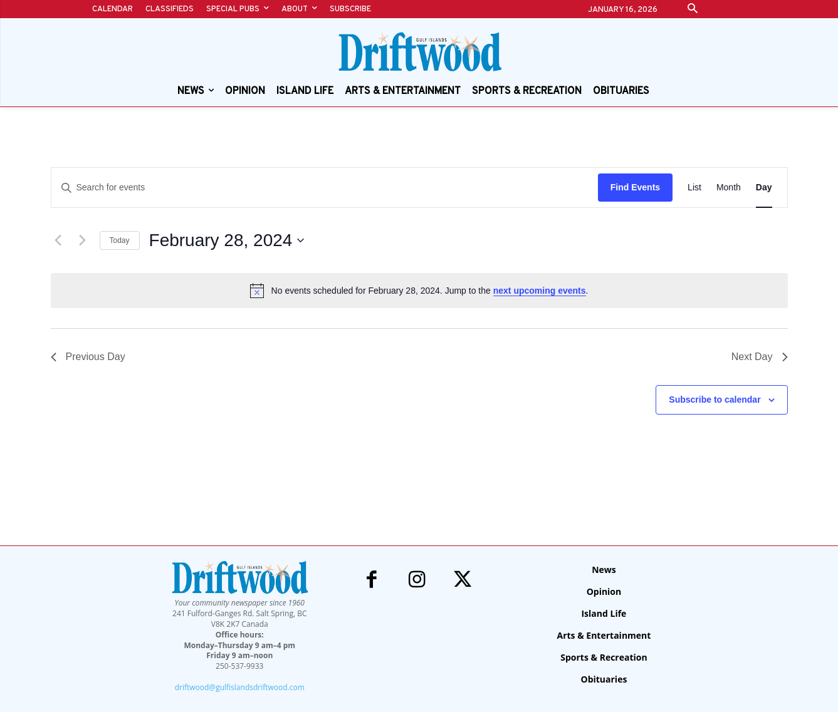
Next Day (759, 356)
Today (120, 240)
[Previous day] (58, 240)
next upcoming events (539, 291)
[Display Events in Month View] (728, 187)
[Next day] (82, 240)
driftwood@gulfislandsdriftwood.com (240, 687)
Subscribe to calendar (714, 400)
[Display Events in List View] (694, 187)
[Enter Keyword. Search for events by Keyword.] (324, 187)
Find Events (635, 187)
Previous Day (88, 356)
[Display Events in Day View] (764, 187)
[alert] (419, 290)
